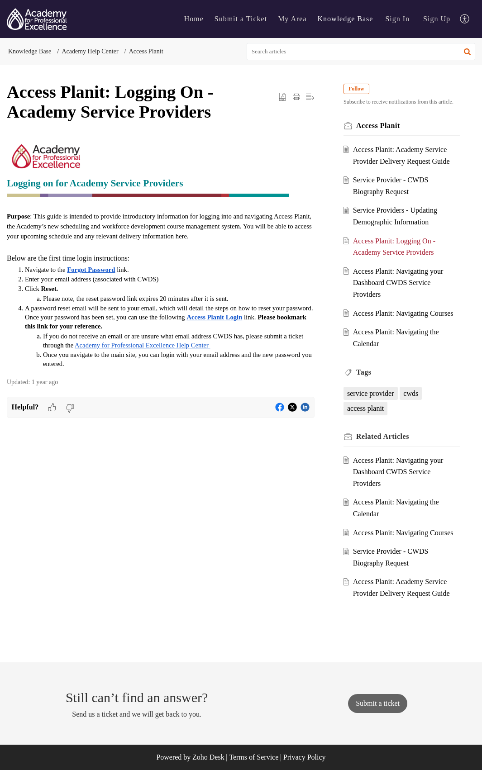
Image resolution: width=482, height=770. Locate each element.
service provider (370, 393)
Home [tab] (194, 19)
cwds (410, 393)
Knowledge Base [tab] (345, 19)
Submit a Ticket (241, 19)
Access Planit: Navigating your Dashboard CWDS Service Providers (398, 282)
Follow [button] (356, 89)
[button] (467, 51)
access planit (365, 408)
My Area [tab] (292, 19)
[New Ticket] (377, 703)
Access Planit (146, 51)
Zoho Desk (208, 757)
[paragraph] (161, 254)
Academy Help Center (90, 51)
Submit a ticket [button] (378, 703)
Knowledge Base (29, 51)
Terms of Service (253, 757)
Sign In (397, 19)
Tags (363, 372)
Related (382, 436)
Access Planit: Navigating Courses (403, 313)
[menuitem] (397, 19)
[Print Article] (296, 97)
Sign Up (436, 19)
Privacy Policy (304, 757)
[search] (361, 51)
